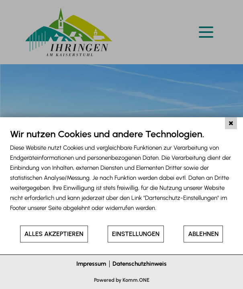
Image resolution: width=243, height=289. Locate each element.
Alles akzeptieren (54, 234)
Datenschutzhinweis (139, 263)
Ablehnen (203, 234)
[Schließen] (231, 123)
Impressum (91, 263)
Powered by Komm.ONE (121, 280)
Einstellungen (135, 234)
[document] (121, 176)
